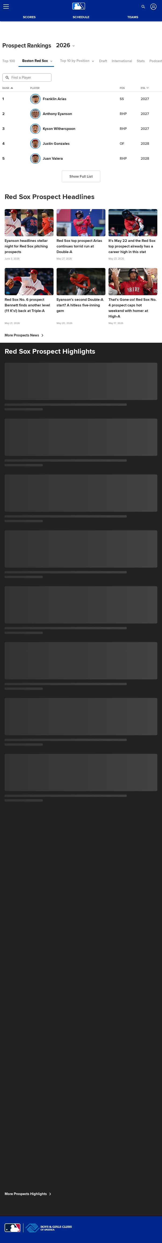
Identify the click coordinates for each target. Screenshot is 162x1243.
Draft (103, 61)
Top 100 (8, 61)
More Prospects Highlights (28, 1194)
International (122, 61)
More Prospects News (24, 335)
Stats (141, 61)
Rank (7, 88)
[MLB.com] (12, 1227)
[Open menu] (8, 6)
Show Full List (81, 176)
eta (146, 88)
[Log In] (153, 7)
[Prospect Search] (27, 77)
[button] (143, 6)
